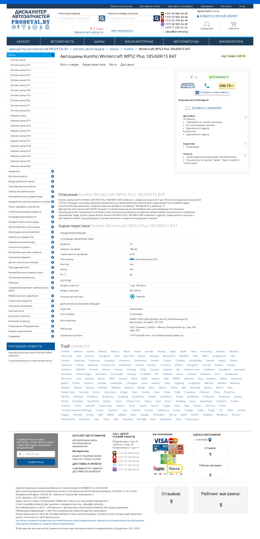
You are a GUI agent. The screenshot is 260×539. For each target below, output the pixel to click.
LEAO (167, 383)
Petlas (167, 392)
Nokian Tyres (68, 392)
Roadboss (92, 396)
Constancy (124, 360)
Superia (120, 405)
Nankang (195, 387)
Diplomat (93, 365)
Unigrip (65, 414)
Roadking (123, 396)
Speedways (206, 401)
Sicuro (168, 401)
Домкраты (14, 171)
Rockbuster (209, 396)
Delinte (80, 365)
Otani (135, 392)
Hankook (191, 374)
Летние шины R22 (20, 110)
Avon (117, 356)
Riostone (78, 396)
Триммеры (14, 336)
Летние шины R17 (20, 85)
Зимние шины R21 (20, 161)
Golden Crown (191, 369)
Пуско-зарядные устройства (24, 206)
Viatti (100, 414)
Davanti (210, 360)
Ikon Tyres (66, 378)
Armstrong (206, 351)
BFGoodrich (169, 356)
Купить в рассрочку (121, 6)
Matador (65, 387)
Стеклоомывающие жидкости (25, 211)
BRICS (205, 356)
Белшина (128, 419)
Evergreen (192, 365)
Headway (205, 374)
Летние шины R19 (20, 95)
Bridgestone (219, 356)
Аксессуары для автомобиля (24, 232)
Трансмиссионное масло (22, 186)
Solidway (180, 401)
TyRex (230, 410)
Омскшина (166, 419)
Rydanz (107, 401)
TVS (221, 410)
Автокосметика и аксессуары (24, 226)
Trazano (148, 410)
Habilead (167, 374)
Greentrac (101, 374)
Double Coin (108, 365)
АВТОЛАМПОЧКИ (186, 41)
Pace (156, 392)
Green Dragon (84, 374)
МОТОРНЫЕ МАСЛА (81, 443)
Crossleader (195, 360)
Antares (161, 351)
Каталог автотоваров (89, 49)
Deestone (66, 365)
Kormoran (236, 378)
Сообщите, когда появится (214, 92)
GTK (157, 374)
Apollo (183, 351)
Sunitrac (65, 405)
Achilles (65, 351)
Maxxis (78, 387)
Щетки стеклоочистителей (23, 262)
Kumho (129, 49)
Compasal (109, 360)
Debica (233, 360)
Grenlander (117, 374)
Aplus (173, 351)
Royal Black (93, 401)
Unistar (90, 414)
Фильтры (13, 282)
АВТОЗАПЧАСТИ (62, 41)
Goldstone (209, 369)
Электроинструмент (19, 257)
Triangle (188, 410)
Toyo (124, 410)
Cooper (167, 360)
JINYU (112, 378)
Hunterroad (231, 374)
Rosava (238, 396)
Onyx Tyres (110, 392)
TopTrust (210, 405)
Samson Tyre (133, 401)
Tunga (211, 410)
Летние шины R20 (20, 100)
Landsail (101, 383)
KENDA (176, 378)
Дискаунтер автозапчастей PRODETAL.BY (38, 49)
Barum (142, 356)
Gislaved (167, 369)
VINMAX (122, 414)
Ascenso (220, 351)
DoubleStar (125, 365)
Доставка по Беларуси (180, 6)
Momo (174, 387)
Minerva (129, 387)
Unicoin (242, 410)
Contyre (155, 360)
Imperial (89, 378)
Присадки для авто (18, 267)
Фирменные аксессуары (21, 242)
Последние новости (25, 346)
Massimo (235, 383)
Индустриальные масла (21, 181)
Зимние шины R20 (20, 156)
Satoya (147, 401)
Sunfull (234, 401)
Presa (217, 392)
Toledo (197, 405)
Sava (158, 401)
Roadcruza (108, 396)
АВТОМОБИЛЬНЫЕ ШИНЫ (84, 440)
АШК (115, 419)
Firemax (231, 365)
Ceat (232, 356)
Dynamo (152, 365)
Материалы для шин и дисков (25, 252)
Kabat (134, 378)
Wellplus (207, 414)
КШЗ (153, 419)
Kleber (223, 378)
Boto (195, 356)
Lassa (144, 383)
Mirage (141, 387)
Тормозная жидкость (20, 300)
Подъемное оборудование (23, 326)
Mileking (116, 387)
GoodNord (224, 369)
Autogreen (104, 356)
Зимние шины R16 (20, 135)
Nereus (208, 387)
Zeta (96, 419)
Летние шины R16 (20, 80)
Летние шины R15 (20, 75)
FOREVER (80, 369)
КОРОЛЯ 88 (204, 440)
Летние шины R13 (20, 65)
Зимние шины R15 (20, 130)
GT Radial (145, 374)
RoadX (179, 396)
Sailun (118, 401)
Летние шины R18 (20, 90)
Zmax (106, 419)
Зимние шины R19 (20, 151)
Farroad (206, 365)
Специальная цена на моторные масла (30, 360)
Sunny (77, 405)
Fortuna (106, 369)
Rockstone (224, 396)
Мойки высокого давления (23, 295)
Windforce (222, 414)
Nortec (96, 392)
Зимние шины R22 (20, 166)
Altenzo (115, 351)
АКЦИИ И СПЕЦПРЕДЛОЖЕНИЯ (86, 456)
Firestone (66, 369)
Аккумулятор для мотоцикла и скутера (29, 201)
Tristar (200, 410)
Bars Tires (129, 356)
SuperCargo (105, 405)
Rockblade (193, 396)
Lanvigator (131, 383)
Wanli (184, 414)
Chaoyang (79, 360)
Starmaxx (221, 401)
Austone (89, 356)
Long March (194, 383)
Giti (178, 369)
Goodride (239, 369)
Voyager (144, 414)
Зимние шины (18, 115)
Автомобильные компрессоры (25, 272)
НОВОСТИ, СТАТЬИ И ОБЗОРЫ (86, 459)
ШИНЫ (99, 41)
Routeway (78, 401)
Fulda (143, 369)
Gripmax (131, 374)
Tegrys (166, 405)
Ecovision (166, 365)
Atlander (233, 351)
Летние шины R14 (20, 70)
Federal (219, 365)
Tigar (186, 405)
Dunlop (140, 365)
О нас (242, 6)
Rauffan (65, 396)
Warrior (195, 414)
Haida (180, 374)
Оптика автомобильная (21, 277)
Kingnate (211, 378)
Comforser (94, 360)
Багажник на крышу (19, 321)
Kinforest (189, 378)
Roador (152, 396)
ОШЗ (178, 419)
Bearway (154, 356)
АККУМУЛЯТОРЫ (231, 41)
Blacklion (184, 356)
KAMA (144, 378)
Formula (93, 369)
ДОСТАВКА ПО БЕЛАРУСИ (86, 471)
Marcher (209, 383)
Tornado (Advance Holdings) (76, 410)
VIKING (110, 414)
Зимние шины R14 (20, 125)
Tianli (177, 405)
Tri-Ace (176, 410)
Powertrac (189, 392)
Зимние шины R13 (20, 120)
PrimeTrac (229, 392)
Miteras (163, 387)
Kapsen (156, 378)
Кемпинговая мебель (20, 331)
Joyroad (123, 378)
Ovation (146, 392)
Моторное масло (17, 176)
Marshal (222, 383)
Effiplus (179, 365)
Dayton (222, 360)
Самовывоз (207, 6)
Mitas (152, 387)
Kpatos (64, 383)
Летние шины (18, 59)
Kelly (166, 378)
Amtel (138, 351)
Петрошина (192, 419)
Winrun (236, 414)
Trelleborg (163, 410)
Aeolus (90, 351)
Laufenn (155, 383)
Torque (99, 410)
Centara (65, 360)
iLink (78, 378)
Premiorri (205, 392)
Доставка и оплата (150, 6)
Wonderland (68, 419)
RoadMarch (138, 396)
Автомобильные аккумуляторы (25, 196)
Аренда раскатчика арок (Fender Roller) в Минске (30, 354)
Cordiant (180, 360)
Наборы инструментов (21, 237)
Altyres (127, 351)
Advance (78, 351)
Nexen (219, 387)
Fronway (131, 369)
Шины (114, 49)
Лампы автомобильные (21, 191)
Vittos (133, 414)
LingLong (179, 383)
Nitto (230, 387)
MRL (184, 387)
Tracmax (135, 410)
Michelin (102, 387)
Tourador (113, 410)
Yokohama (84, 419)
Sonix (193, 401)
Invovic (101, 378)
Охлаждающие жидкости (22, 216)
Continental (140, 360)
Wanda (173, 414)
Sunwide (90, 405)
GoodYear (66, 374)
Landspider (116, 383)
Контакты (226, 6)
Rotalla (64, 401)
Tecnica (155, 405)
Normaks (83, 392)
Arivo (193, 351)
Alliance (102, 351)
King (200, 378)
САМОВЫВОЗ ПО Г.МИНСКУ (87, 468)
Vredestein (159, 414)
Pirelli (177, 392)
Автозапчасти (16, 311)
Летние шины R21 (20, 105)
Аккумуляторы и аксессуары (23, 221)
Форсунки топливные (20, 305)
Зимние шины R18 (20, 145)
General (154, 369)
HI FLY (217, 374)
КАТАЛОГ (23, 41)
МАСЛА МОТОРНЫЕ (139, 41)
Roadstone (166, 396)
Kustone (88, 383)
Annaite (149, 351)
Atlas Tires (66, 356)
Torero (222, 405)
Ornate (124, 392)
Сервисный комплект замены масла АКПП (28, 289)
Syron (132, 405)
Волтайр (141, 419)
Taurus (143, 405)
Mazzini (90, 387)
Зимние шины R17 (20, 140)
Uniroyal (77, 414)
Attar (78, 356)
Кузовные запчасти (19, 316)
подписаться (36, 462)
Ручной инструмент (19, 247)
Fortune (118, 369)
